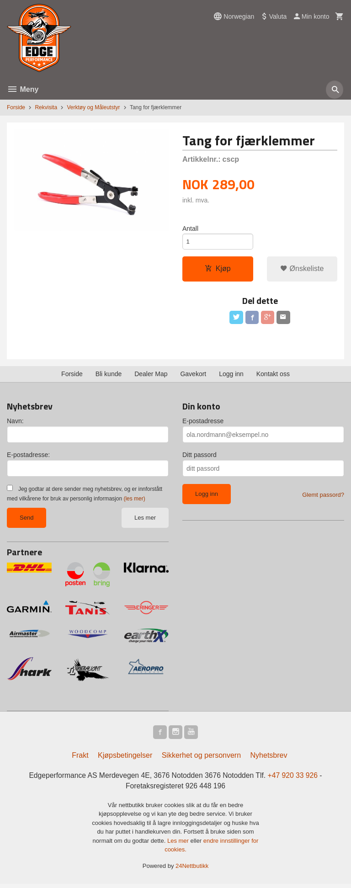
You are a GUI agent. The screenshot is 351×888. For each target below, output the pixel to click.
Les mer (145, 520)
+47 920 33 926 (295, 779)
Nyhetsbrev (268, 759)
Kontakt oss (273, 376)
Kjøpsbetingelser (125, 759)
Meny (22, 89)
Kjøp (218, 270)
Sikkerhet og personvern (201, 759)
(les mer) (134, 501)
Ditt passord (199, 457)
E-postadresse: (28, 457)
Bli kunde (109, 376)
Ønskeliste (302, 270)
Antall (190, 228)
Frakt (80, 759)
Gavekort (193, 376)
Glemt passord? (323, 497)
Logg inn (231, 376)
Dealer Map (150, 376)
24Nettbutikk (192, 870)
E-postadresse (202, 423)
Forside (16, 107)
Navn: (15, 423)
